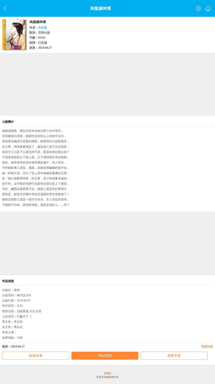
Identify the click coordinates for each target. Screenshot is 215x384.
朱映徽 (42, 27)
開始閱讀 (105, 355)
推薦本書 (174, 355)
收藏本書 (35, 355)
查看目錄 (207, 346)
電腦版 (107, 373)
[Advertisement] (107, 84)
